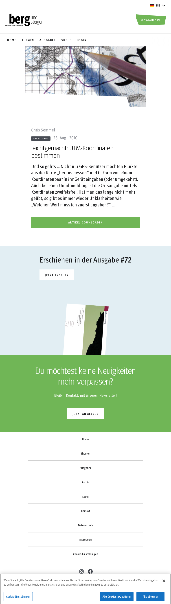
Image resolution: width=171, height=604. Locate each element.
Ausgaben (86, 468)
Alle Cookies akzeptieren (117, 598)
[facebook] (90, 571)
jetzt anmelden (85, 413)
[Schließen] (164, 582)
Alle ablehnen (150, 598)
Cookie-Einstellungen (85, 554)
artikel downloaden (85, 222)
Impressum (85, 540)
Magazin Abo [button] (150, 20)
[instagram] (81, 571)
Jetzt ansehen (57, 275)
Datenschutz (85, 525)
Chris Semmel (43, 129)
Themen (85, 453)
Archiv (85, 482)
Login (85, 497)
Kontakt (85, 511)
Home (85, 439)
